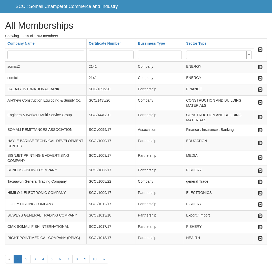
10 (95, 259)
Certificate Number (105, 43)
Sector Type (196, 43)
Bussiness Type (151, 43)
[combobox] (218, 55)
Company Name (21, 43)
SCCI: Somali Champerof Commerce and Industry (67, 6)
